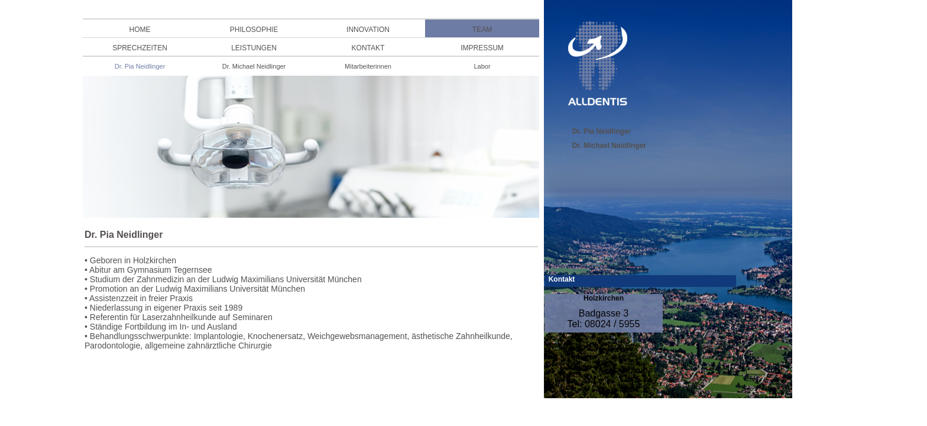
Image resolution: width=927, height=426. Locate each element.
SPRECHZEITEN (139, 48)
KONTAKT (368, 48)
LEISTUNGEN (254, 48)
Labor (482, 66)
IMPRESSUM (482, 48)
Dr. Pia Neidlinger (140, 66)
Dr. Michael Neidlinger (254, 66)
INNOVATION (368, 29)
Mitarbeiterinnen (368, 66)
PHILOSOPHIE (254, 29)
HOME (140, 29)
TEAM (482, 29)
